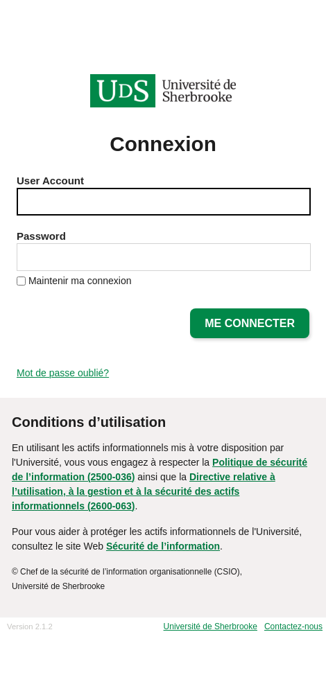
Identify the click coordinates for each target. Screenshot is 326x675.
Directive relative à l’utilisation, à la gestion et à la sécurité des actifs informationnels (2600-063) (143, 491)
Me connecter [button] (250, 323)
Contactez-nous (293, 626)
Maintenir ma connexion (80, 280)
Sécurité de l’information (163, 546)
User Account (50, 180)
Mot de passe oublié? (63, 372)
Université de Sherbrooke (210, 626)
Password (41, 236)
